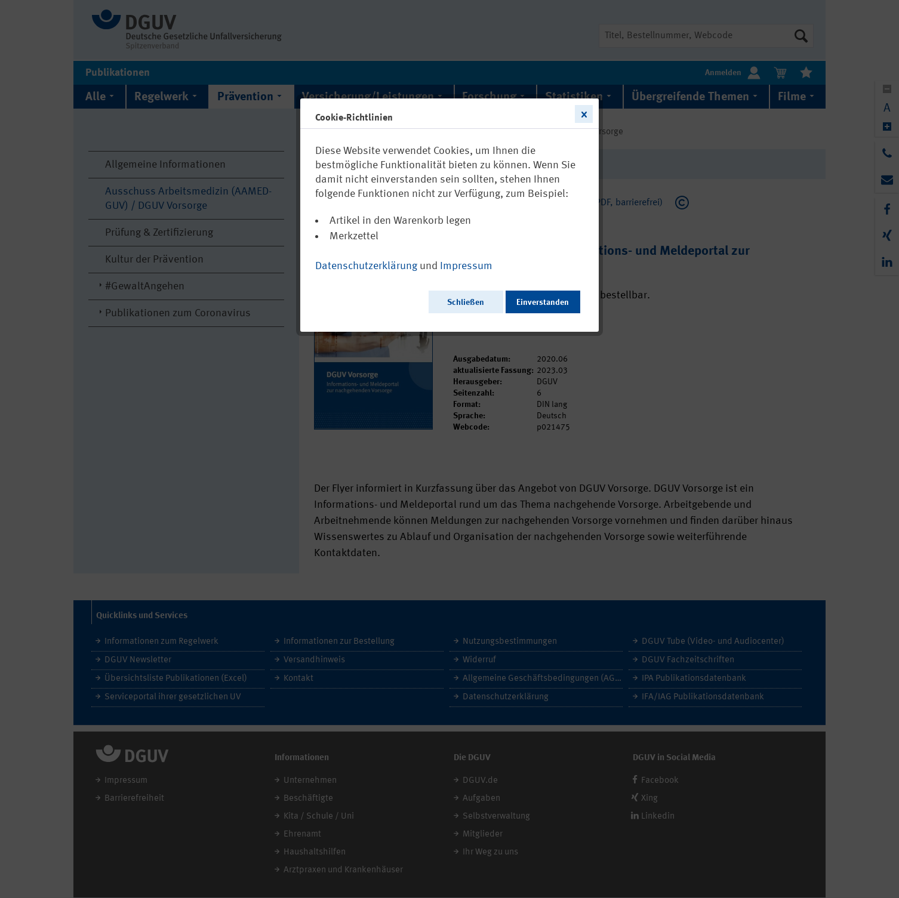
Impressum (466, 266)
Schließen (465, 302)
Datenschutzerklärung (366, 266)
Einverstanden (542, 302)
